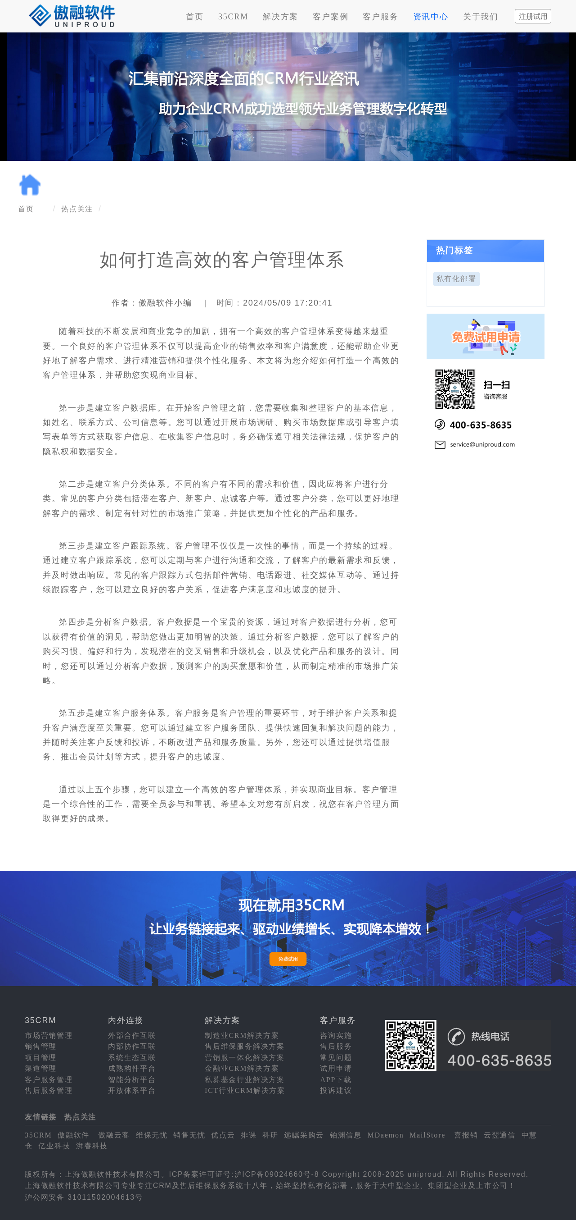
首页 (195, 16)
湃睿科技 (92, 1146)
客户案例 (330, 16)
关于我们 (481, 16)
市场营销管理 (49, 1035)
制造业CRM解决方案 (242, 1035)
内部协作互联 (132, 1046)
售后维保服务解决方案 (245, 1046)
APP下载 (335, 1079)
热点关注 (77, 209)
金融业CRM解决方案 (242, 1068)
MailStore (428, 1135)
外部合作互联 (132, 1035)
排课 (249, 1135)
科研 (270, 1135)
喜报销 (466, 1135)
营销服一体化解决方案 (245, 1057)
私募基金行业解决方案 (245, 1079)
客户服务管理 (49, 1079)
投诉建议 (336, 1090)
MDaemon (385, 1135)
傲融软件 (74, 1135)
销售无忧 (189, 1135)
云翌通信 (500, 1135)
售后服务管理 (49, 1090)
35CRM (233, 16)
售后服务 (336, 1046)
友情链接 (41, 1117)
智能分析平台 (132, 1079)
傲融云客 (114, 1135)
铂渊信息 (346, 1135)
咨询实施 (336, 1035)
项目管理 (41, 1057)
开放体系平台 (132, 1090)
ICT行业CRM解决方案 (245, 1090)
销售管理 (41, 1046)
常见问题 (336, 1057)
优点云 (223, 1135)
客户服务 (380, 16)
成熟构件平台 (132, 1068)
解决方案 (280, 16)
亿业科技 (54, 1146)
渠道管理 (41, 1068)
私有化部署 (456, 279)
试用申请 (336, 1068)
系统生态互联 (132, 1057)
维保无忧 (152, 1135)
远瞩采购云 (304, 1135)
